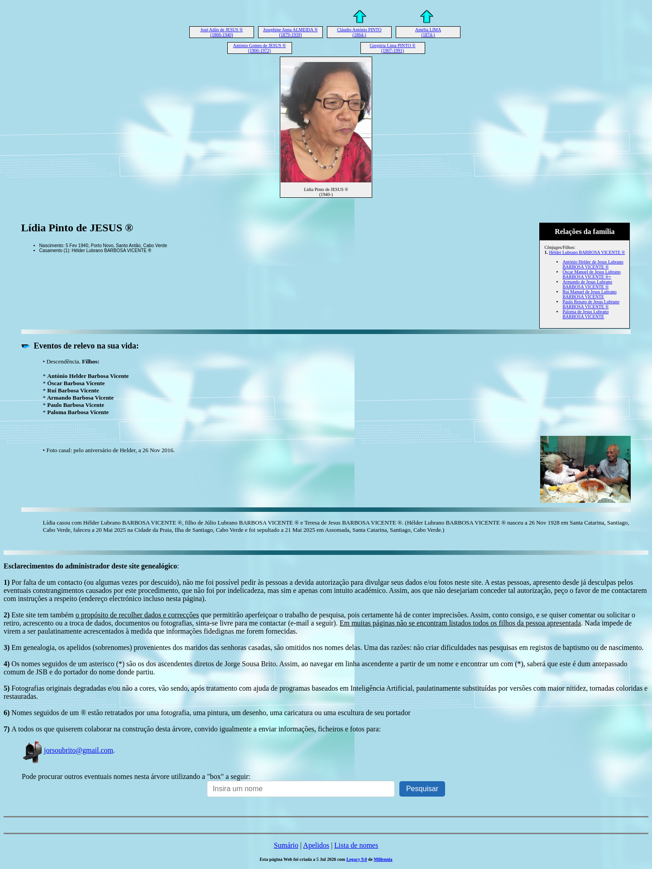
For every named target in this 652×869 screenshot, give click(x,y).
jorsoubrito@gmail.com (67, 750)
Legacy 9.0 (356, 859)
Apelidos (316, 845)
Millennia (383, 859)
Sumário (286, 845)
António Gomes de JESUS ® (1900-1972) (259, 48)
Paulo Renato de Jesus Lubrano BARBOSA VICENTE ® (590, 304)
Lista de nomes (356, 845)
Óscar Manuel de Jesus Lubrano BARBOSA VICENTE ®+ (591, 274)
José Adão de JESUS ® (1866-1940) (222, 32)
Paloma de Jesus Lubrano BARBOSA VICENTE (585, 314)
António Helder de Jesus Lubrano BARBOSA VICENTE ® (592, 264)
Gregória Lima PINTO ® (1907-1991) (392, 48)
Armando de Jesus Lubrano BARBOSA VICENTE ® (587, 284)
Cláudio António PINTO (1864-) (359, 32)
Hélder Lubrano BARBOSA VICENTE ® (587, 252)
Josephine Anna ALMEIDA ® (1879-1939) (290, 32)
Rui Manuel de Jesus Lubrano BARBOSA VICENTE (589, 294)
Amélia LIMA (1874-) (428, 32)
